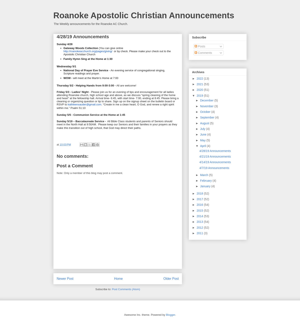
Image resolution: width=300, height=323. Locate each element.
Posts (200, 46)
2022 (200, 78)
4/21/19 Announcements (215, 156)
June (203, 134)
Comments (203, 52)
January (205, 186)
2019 (200, 95)
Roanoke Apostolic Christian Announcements (143, 15)
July (203, 129)
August (205, 123)
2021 (200, 84)
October (205, 111)
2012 (200, 227)
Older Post (171, 278)
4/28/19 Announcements (215, 151)
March (204, 175)
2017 (200, 199)
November (207, 106)
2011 (200, 233)
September (207, 117)
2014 (200, 216)
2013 (200, 221)
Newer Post (65, 278)
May (203, 140)
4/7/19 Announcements (214, 168)
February (206, 180)
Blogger (170, 314)
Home (118, 278)
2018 (200, 193)
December (207, 100)
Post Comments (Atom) (126, 289)
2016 (200, 204)
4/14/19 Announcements (215, 162)
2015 (200, 210)
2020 (200, 89)
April (203, 146)
